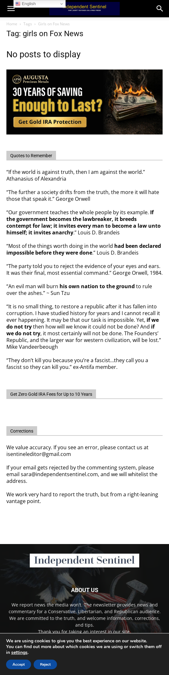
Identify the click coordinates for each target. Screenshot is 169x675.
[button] (160, 8)
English (25, 3)
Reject (45, 664)
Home (11, 24)
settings (19, 652)
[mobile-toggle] (11, 8)
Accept (18, 664)
